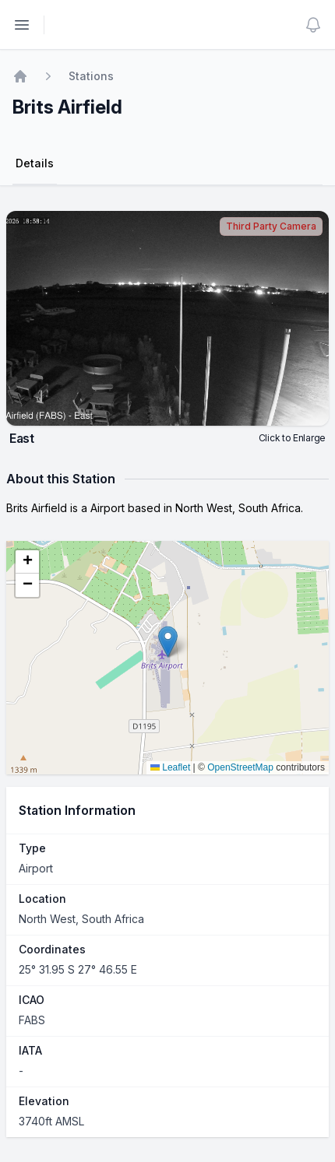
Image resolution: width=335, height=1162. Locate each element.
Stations (91, 75)
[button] (168, 642)
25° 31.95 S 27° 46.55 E (78, 969)
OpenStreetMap (240, 767)
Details (35, 163)
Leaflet (170, 767)
